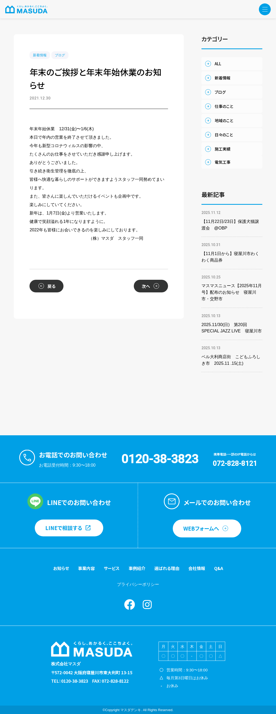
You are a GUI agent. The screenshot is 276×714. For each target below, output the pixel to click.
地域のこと (224, 120)
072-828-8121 (235, 463)
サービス (112, 568)
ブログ (60, 55)
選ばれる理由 (166, 568)
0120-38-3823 (159, 459)
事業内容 (86, 568)
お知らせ (61, 568)
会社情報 (196, 568)
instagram (147, 604)
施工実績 (222, 149)
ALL (218, 63)
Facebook (129, 604)
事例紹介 (137, 568)
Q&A (218, 568)
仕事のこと (224, 106)
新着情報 (40, 55)
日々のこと (224, 134)
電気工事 (222, 162)
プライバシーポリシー (138, 584)
